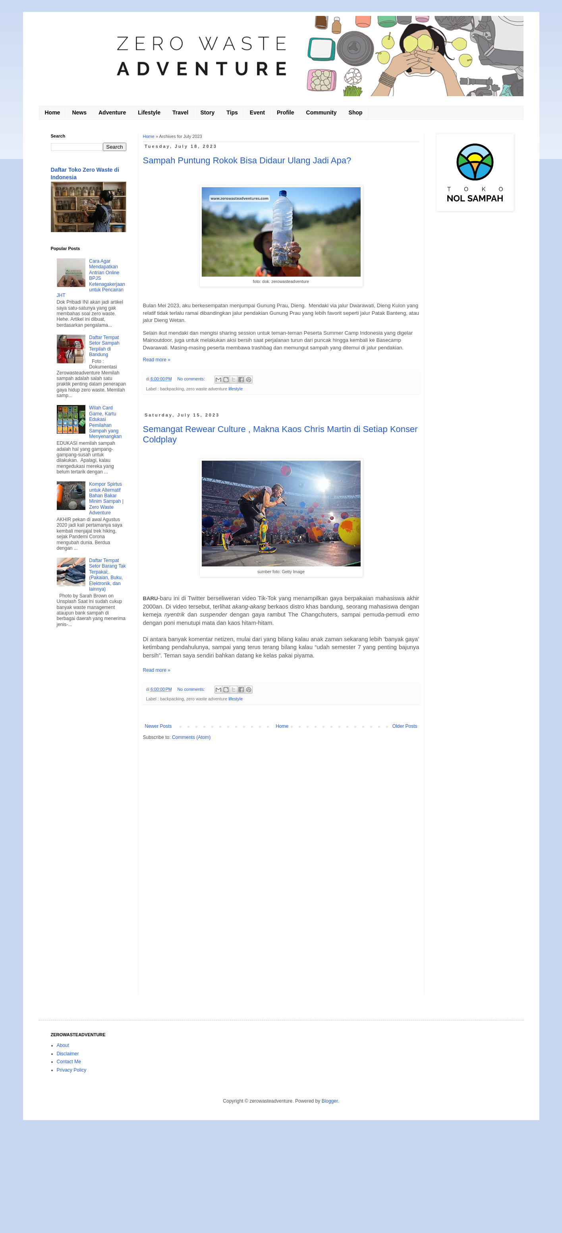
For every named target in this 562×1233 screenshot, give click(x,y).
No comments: (191, 378)
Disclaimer (68, 1054)
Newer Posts (158, 726)
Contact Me (69, 1061)
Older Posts (404, 726)
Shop (356, 112)
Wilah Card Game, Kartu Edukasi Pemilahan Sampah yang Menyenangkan (105, 422)
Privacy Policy (72, 1070)
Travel (180, 112)
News (79, 112)
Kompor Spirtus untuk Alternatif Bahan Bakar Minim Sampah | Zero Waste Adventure (106, 498)
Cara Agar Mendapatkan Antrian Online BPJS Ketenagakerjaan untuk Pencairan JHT (91, 278)
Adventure (112, 112)
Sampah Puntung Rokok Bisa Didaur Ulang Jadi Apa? (247, 160)
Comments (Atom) (191, 737)
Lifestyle (149, 112)
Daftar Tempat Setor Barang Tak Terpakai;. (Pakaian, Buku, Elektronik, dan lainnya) (107, 575)
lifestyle (235, 388)
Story (208, 112)
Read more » (156, 360)
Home (52, 112)
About (63, 1045)
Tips (232, 112)
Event (257, 112)
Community (321, 112)
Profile (285, 112)
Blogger (330, 1101)
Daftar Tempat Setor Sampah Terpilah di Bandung (104, 346)
